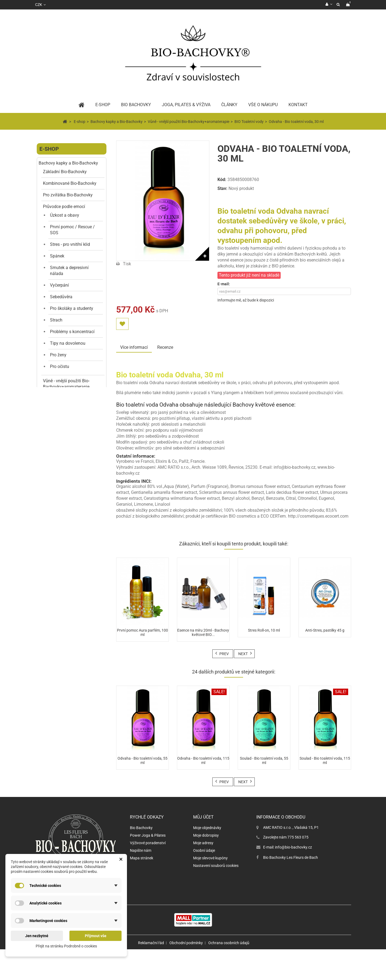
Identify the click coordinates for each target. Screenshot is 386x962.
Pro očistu (59, 366)
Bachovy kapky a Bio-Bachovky (68, 163)
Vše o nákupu (263, 104)
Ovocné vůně (65, 737)
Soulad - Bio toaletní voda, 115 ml (325, 760)
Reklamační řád (151, 955)
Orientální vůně (67, 679)
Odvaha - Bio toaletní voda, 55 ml (142, 760)
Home (81, 105)
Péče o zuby (57, 583)
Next (243, 654)
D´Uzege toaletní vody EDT (73, 665)
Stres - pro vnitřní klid (70, 244)
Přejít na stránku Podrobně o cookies (66, 946)
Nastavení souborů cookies (216, 878)
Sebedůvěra (61, 296)
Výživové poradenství (148, 855)
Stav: (222, 188)
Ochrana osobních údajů (228, 955)
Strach (56, 320)
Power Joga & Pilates (148, 848)
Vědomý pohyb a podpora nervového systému (63, 780)
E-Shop (102, 104)
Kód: (221, 179)
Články (229, 104)
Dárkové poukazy (55, 795)
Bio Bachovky (141, 840)
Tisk (127, 263)
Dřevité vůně (64, 726)
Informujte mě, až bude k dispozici (245, 300)
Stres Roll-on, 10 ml (264, 630)
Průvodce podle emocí (64, 206)
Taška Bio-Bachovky (62, 549)
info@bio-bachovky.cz (293, 860)
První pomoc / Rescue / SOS (72, 229)
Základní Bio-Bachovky (65, 171)
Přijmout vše (95, 936)
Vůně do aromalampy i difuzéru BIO (71, 456)
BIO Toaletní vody (66, 407)
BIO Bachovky (136, 104)
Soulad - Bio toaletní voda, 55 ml (264, 760)
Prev (224, 654)
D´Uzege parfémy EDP (74, 650)
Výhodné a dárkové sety (65, 537)
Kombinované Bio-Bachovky (69, 183)
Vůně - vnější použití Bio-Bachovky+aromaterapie (66, 383)
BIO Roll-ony (61, 430)
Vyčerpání (59, 285)
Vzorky (56, 471)
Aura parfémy (63, 441)
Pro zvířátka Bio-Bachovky (68, 194)
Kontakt (298, 104)
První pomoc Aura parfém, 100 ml (142, 632)
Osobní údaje (204, 863)
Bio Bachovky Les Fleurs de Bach (290, 870)
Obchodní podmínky (186, 955)
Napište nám (140, 863)
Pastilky (50, 514)
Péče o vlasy (57, 572)
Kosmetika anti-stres (62, 485)
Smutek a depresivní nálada (69, 270)
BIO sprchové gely (67, 418)
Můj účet (203, 829)
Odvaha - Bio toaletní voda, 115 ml (203, 760)
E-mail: (223, 284)
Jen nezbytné (36, 936)
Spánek (57, 256)
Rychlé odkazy (147, 829)
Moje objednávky (207, 840)
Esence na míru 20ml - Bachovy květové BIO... (203, 632)
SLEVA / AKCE (56, 525)
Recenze (165, 347)
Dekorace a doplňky (64, 752)
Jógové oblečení (61, 630)
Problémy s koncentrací (72, 331)
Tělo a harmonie (54, 563)
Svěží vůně (63, 691)
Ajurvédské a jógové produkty (74, 595)
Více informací (134, 347)
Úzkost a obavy (64, 215)
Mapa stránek (141, 871)
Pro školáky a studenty (71, 308)
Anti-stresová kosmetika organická (73, 496)
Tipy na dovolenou (67, 343)
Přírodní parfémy (66, 395)
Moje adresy (203, 855)
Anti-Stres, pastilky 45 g (324, 630)
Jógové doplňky (61, 763)
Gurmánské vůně (69, 714)
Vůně (50, 606)
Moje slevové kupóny (210, 871)
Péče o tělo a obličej (64, 618)
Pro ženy (58, 354)
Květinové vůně (67, 702)
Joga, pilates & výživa (186, 104)
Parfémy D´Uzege (62, 641)
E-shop (49, 149)
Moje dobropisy (206, 848)
